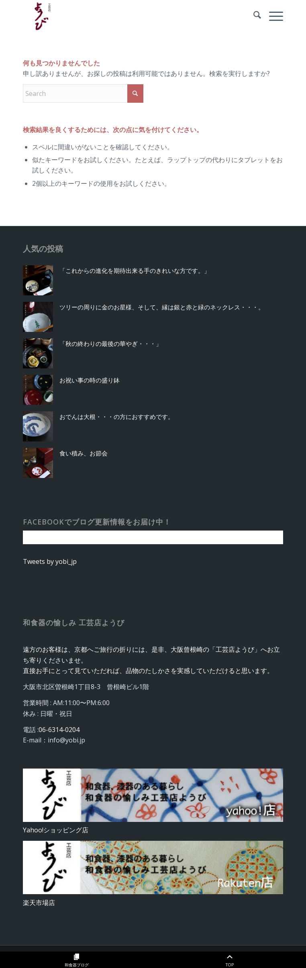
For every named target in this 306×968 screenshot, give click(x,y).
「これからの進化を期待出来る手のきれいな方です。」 (134, 270)
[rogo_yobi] (127, 16)
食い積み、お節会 (83, 453)
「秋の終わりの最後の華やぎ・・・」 (110, 344)
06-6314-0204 (59, 729)
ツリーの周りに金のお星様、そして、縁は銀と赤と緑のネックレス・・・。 (161, 307)
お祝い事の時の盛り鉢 (89, 380)
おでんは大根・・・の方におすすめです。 (116, 417)
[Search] (253, 16)
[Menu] (272, 16)
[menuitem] (253, 16)
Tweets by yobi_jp (50, 561)
